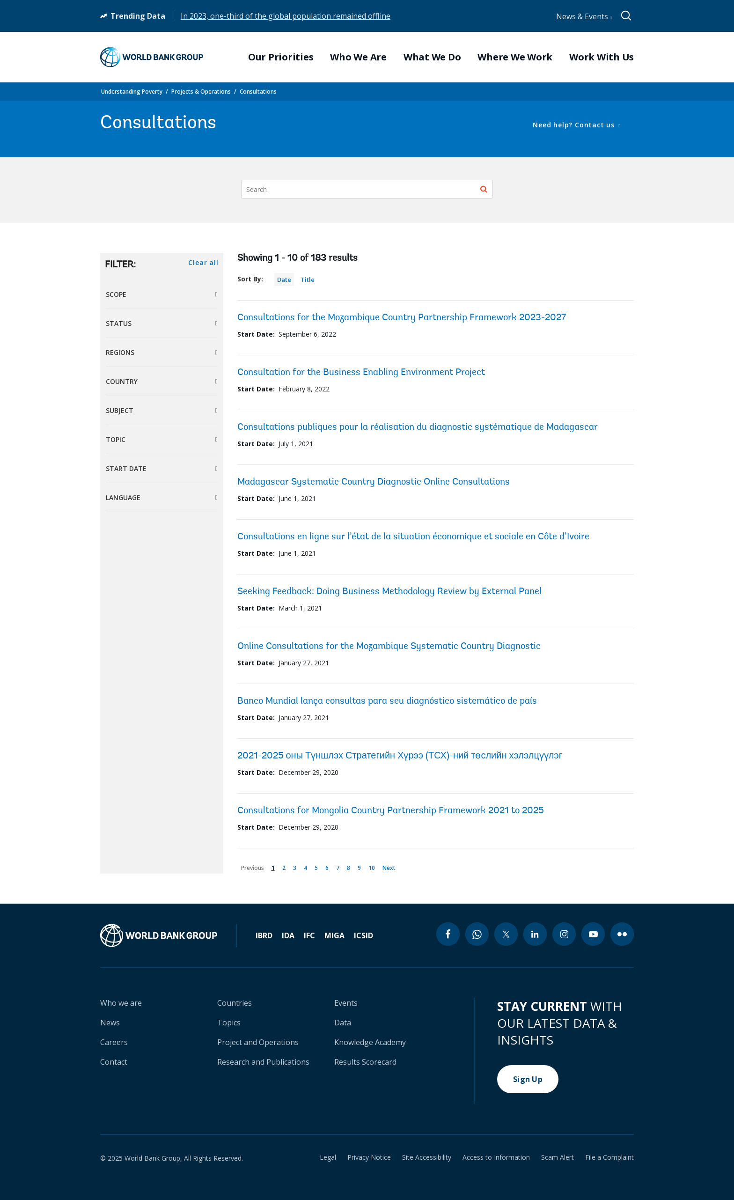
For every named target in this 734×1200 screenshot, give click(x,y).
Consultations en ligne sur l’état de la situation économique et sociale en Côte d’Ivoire (413, 537)
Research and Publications (263, 1062)
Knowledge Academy (370, 1042)
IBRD (264, 935)
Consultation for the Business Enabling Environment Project (361, 372)
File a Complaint (609, 1157)
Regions (120, 352)
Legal (328, 1157)
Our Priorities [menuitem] (281, 57)
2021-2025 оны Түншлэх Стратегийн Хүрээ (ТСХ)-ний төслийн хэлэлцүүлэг (400, 756)
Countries (234, 1003)
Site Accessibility (426, 1157)
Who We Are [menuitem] (358, 57)
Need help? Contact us (575, 124)
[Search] (367, 189)
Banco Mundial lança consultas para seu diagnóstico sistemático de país (387, 701)
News (110, 1022)
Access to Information (496, 1157)
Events (346, 1003)
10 (373, 866)
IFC (309, 935)
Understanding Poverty (131, 92)
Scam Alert (557, 1157)
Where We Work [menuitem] (514, 57)
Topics (229, 1022)
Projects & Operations (201, 92)
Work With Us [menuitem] (601, 57)
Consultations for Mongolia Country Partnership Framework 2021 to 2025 (390, 811)
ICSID (363, 935)
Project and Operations (258, 1042)
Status (119, 323)
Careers (114, 1042)
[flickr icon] (622, 934)
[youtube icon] (593, 934)
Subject (119, 410)
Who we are (121, 1003)
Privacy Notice (369, 1157)
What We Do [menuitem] (432, 57)
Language (123, 497)
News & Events (584, 16)
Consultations (258, 92)
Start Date (126, 468)
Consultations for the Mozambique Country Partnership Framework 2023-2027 (401, 318)
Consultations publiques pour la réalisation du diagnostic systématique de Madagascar (417, 427)
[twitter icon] (506, 934)
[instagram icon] (564, 934)
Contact (113, 1062)
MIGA (334, 935)
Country (122, 381)
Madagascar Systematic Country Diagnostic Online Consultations (373, 482)
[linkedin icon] (535, 934)
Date (284, 279)
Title (308, 279)
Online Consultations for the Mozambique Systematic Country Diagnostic (389, 646)
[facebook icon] (448, 934)
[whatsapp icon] (477, 934)
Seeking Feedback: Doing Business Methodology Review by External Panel (389, 591)
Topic (115, 439)
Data (342, 1022)
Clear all (203, 262)
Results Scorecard (365, 1062)
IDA (288, 935)
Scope (116, 294)
